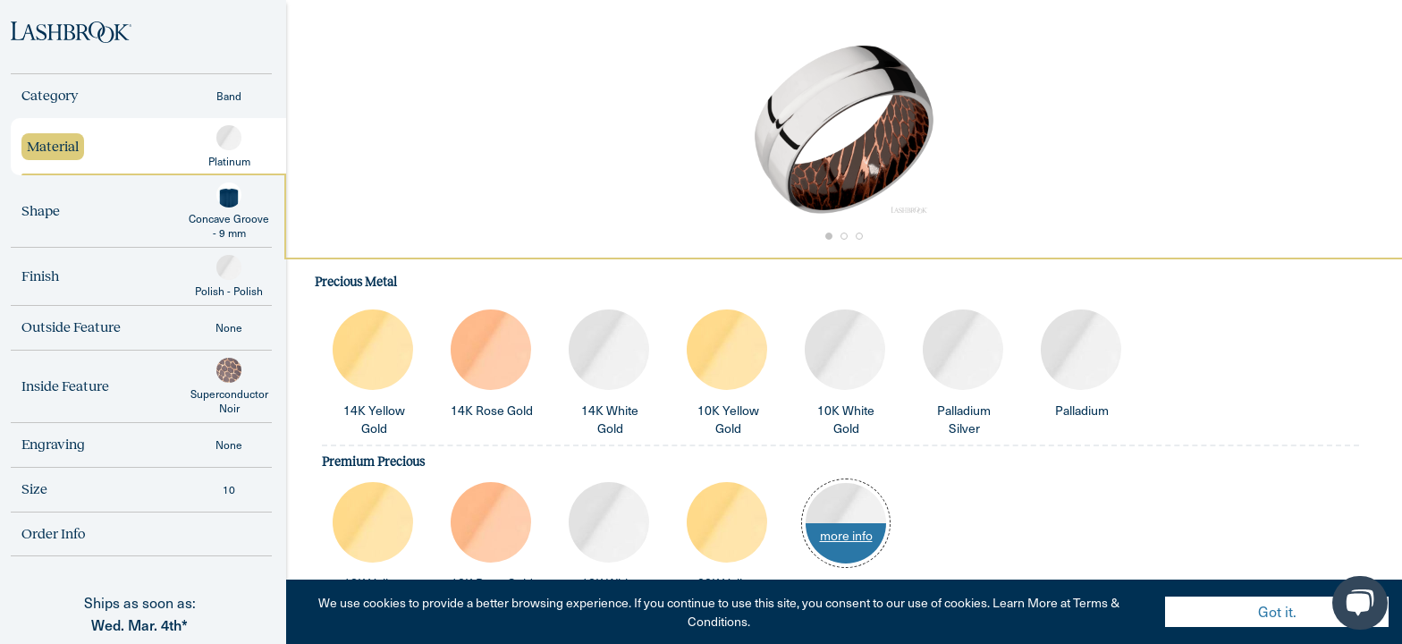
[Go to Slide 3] (860, 236)
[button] (844, 130)
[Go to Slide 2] (844, 236)
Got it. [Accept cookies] (1277, 611)
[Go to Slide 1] (828, 236)
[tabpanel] (844, 451)
